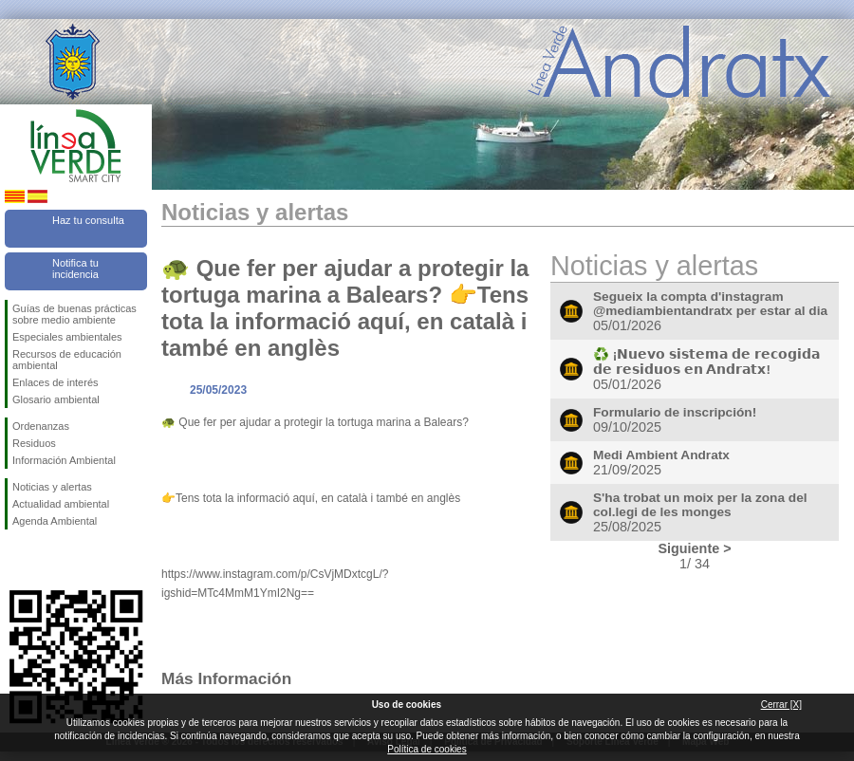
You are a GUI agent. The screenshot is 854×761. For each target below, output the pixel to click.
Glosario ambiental (56, 399)
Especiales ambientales (67, 337)
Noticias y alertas (52, 486)
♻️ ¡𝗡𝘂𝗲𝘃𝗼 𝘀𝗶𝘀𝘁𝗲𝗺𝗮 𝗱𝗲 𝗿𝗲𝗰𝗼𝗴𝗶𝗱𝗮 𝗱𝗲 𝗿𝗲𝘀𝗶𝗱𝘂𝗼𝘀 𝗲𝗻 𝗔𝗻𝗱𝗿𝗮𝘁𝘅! (706, 362)
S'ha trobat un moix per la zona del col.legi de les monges (700, 505)
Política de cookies (426, 749)
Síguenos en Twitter (47, 559)
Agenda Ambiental (54, 521)
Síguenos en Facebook (16, 559)
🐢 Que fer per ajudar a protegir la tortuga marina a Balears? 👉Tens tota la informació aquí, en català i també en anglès (345, 308)
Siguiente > (694, 548)
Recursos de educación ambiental (66, 359)
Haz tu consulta (88, 220)
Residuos (34, 443)
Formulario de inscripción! (674, 412)
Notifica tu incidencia (75, 268)
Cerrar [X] (781, 704)
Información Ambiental (64, 460)
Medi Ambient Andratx (661, 455)
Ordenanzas (40, 426)
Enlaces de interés (55, 382)
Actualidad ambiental (60, 504)
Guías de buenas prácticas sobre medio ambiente (74, 314)
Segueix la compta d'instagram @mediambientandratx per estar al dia (710, 303)
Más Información (226, 678)
